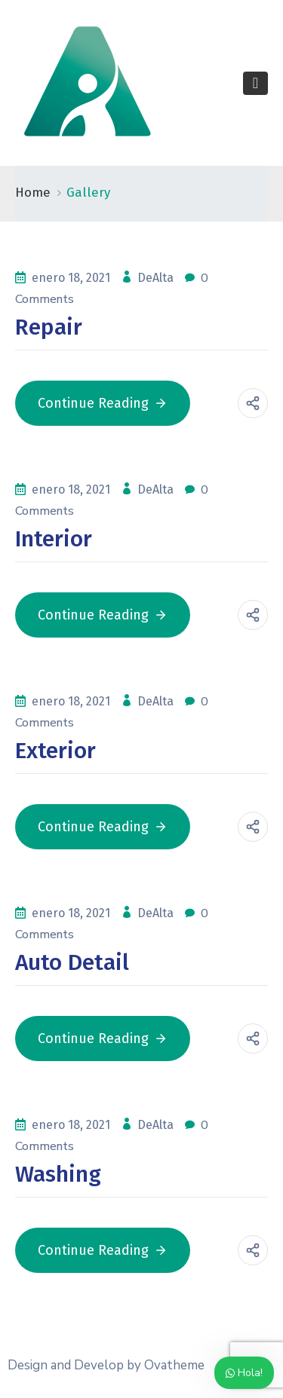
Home (33, 192)
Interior (53, 538)
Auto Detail (72, 962)
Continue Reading (103, 403)
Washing (58, 1174)
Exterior (55, 750)
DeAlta (157, 278)
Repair (48, 327)
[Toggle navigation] (255, 83)
